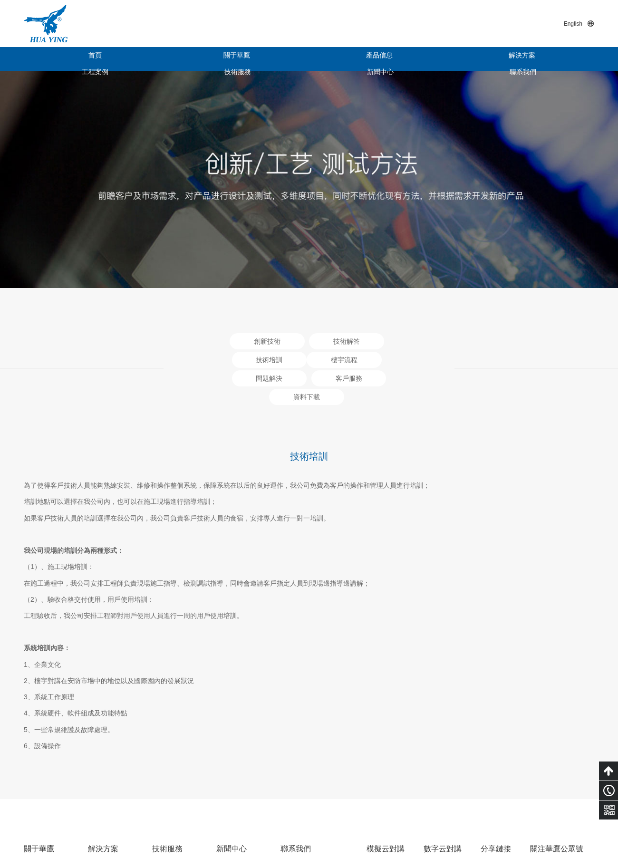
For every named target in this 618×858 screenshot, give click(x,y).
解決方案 (273, 59)
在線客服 (293, 777)
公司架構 (37, 762)
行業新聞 (229, 762)
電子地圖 (293, 762)
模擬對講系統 (108, 777)
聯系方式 (293, 748)
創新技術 (165, 748)
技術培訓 (165, 777)
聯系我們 (558, 59)
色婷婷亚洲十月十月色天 (36, 853)
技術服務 (416, 59)
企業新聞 (229, 748)
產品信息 (202, 59)
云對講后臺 (452, 771)
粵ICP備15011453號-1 (494, 835)
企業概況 (37, 748)
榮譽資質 (37, 777)
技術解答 (165, 762)
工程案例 (344, 59)
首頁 (59, 59)
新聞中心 (487, 59)
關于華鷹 (130, 59)
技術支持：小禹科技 (564, 835)
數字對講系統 (108, 762)
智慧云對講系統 (111, 748)
